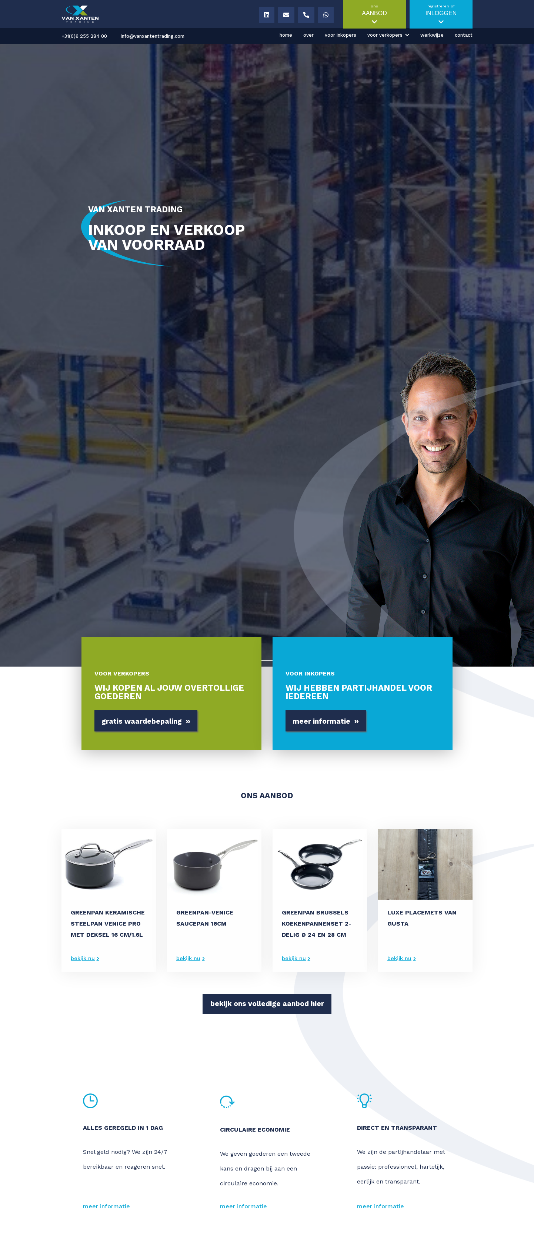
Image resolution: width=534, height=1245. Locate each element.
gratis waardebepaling (145, 721)
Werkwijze (432, 35)
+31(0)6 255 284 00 (84, 36)
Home (286, 35)
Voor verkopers (385, 35)
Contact (464, 35)
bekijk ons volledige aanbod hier (267, 1003)
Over (308, 35)
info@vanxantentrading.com (152, 36)
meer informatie (326, 721)
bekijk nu (83, 958)
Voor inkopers (340, 35)
